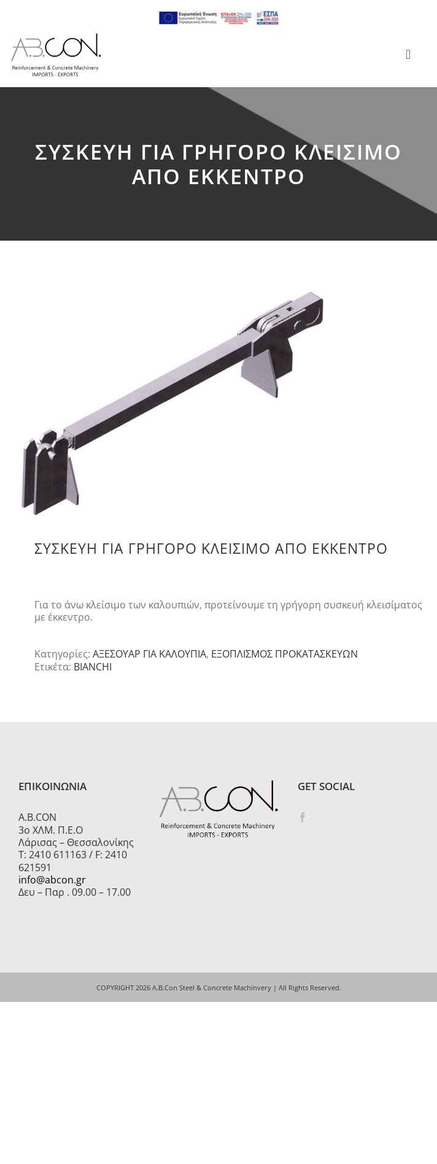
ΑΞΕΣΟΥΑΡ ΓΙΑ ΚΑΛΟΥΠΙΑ (149, 654)
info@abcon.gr (52, 880)
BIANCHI (93, 666)
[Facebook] (302, 817)
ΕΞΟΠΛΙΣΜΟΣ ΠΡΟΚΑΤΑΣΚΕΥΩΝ (284, 654)
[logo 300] (56, 37)
